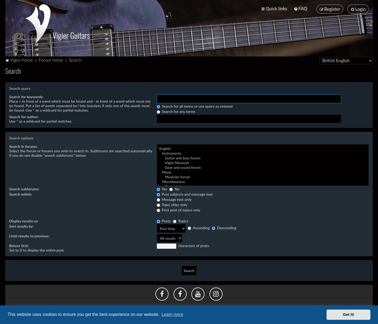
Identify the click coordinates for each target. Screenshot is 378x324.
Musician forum (263, 176)
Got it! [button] (348, 314)
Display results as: (23, 220)
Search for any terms (176, 111)
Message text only (174, 199)
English (263, 148)
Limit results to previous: (29, 235)
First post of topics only (178, 209)
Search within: (20, 193)
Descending (224, 227)
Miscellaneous (263, 181)
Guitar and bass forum (263, 157)
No (174, 188)
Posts (164, 220)
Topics (180, 220)
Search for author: (24, 116)
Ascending (199, 227)
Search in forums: (23, 146)
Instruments (263, 152)
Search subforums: (24, 188)
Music (263, 171)
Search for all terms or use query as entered (195, 105)
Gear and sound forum (263, 167)
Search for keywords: (26, 96)
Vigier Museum (263, 162)
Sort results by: (21, 225)
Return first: (19, 245)
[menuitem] (300, 8)
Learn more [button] (172, 314)
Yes (162, 188)
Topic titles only (172, 204)
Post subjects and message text (185, 193)
